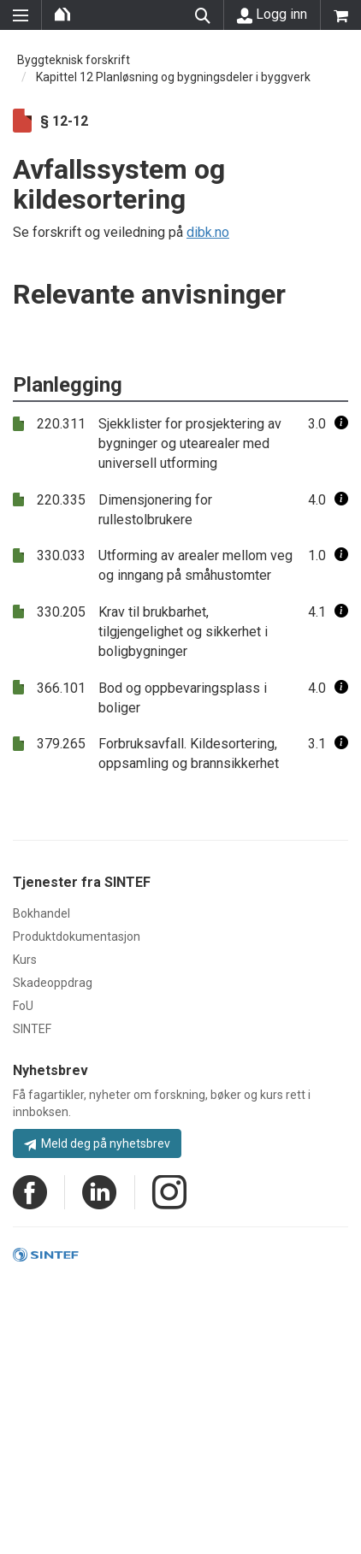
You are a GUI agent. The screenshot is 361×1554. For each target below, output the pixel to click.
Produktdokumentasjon (76, 936)
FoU (23, 1006)
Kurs (25, 959)
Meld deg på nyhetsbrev (97, 1143)
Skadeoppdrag (52, 983)
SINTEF (32, 1029)
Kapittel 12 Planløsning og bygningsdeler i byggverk (173, 77)
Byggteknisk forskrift (73, 60)
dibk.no (207, 232)
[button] (341, 424)
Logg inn (272, 14)
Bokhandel (41, 913)
